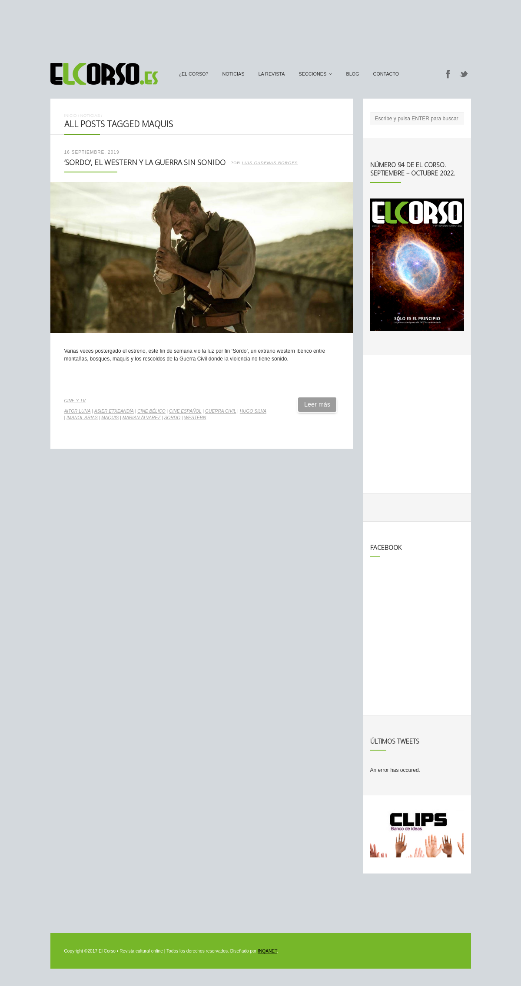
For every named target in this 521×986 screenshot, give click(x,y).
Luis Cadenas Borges (270, 163)
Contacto (386, 73)
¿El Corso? (194, 73)
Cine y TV (75, 400)
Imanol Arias (82, 417)
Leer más (317, 404)
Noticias (233, 73)
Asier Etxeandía (114, 411)
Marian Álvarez (142, 417)
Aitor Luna (77, 411)
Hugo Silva (253, 411)
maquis (110, 417)
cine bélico (151, 411)
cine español (185, 411)
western (195, 417)
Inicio (70, 115)
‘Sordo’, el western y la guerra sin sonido (145, 162)
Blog (352, 73)
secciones (313, 73)
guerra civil (220, 411)
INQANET (267, 951)
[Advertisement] (261, 27)
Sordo (172, 417)
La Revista (272, 73)
